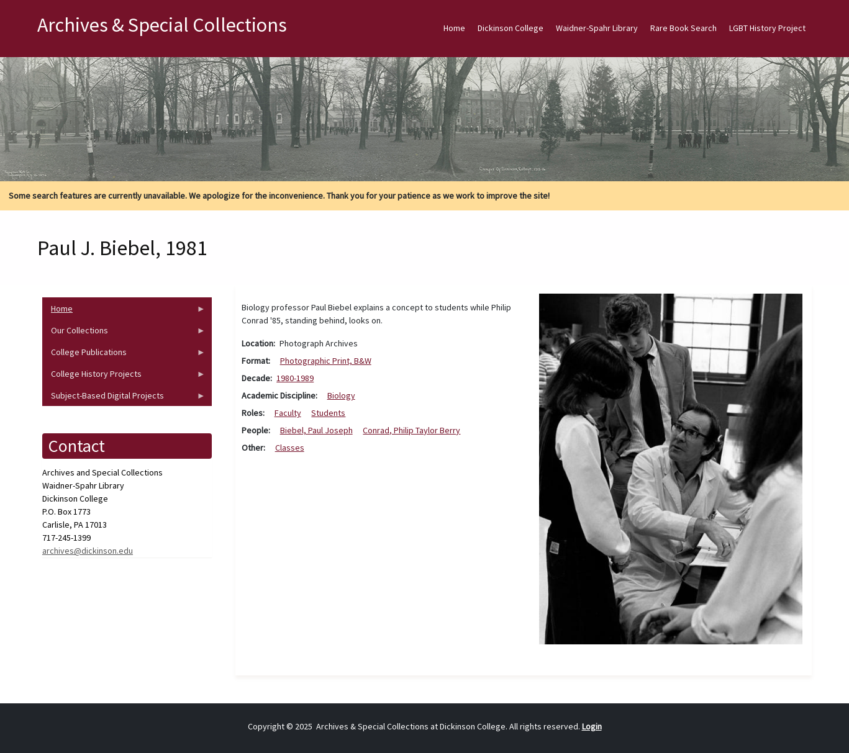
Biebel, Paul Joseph (316, 430)
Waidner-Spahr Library (597, 28)
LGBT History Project (767, 28)
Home (454, 28)
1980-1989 (295, 378)
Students (328, 412)
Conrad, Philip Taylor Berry (411, 430)
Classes (289, 447)
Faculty (288, 412)
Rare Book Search (683, 28)
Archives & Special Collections (162, 24)
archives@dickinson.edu (87, 550)
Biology (341, 395)
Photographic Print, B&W (325, 360)
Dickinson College (510, 28)
